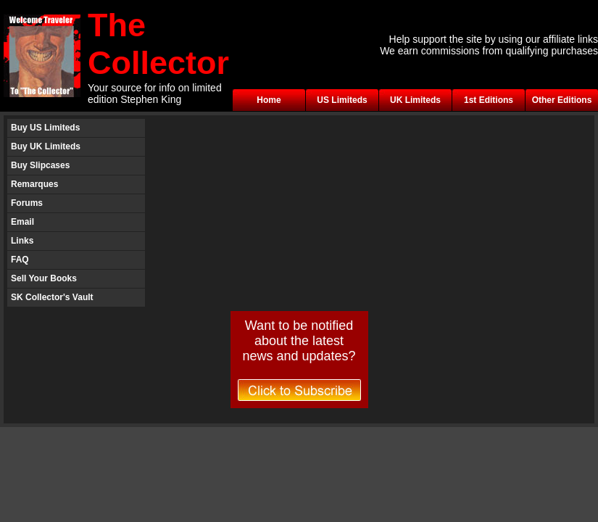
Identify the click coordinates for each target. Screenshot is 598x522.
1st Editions (488, 100)
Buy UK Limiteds (45, 146)
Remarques (34, 184)
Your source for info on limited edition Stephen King (155, 93)
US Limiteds (342, 100)
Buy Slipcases (40, 165)
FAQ (20, 259)
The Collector (158, 44)
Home (269, 100)
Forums (27, 203)
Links (22, 241)
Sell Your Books (44, 278)
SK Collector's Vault (52, 297)
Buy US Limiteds (45, 128)
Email (22, 222)
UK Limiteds (415, 100)
